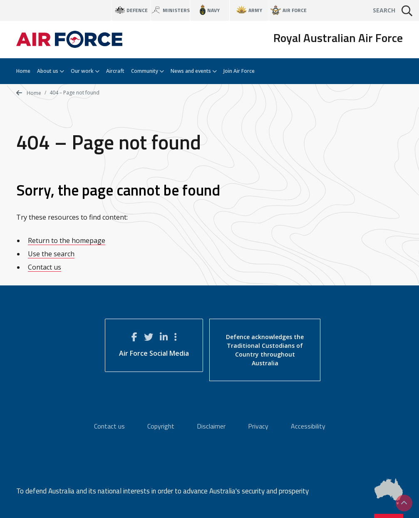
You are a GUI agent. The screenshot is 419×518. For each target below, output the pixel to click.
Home (23, 70)
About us (50, 70)
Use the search (51, 253)
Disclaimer (211, 426)
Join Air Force (239, 70)
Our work (85, 70)
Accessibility (308, 426)
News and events (194, 70)
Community (147, 70)
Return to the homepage (66, 240)
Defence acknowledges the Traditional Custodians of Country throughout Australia (265, 350)
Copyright (160, 426)
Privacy (258, 426)
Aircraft (115, 70)
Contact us (44, 267)
